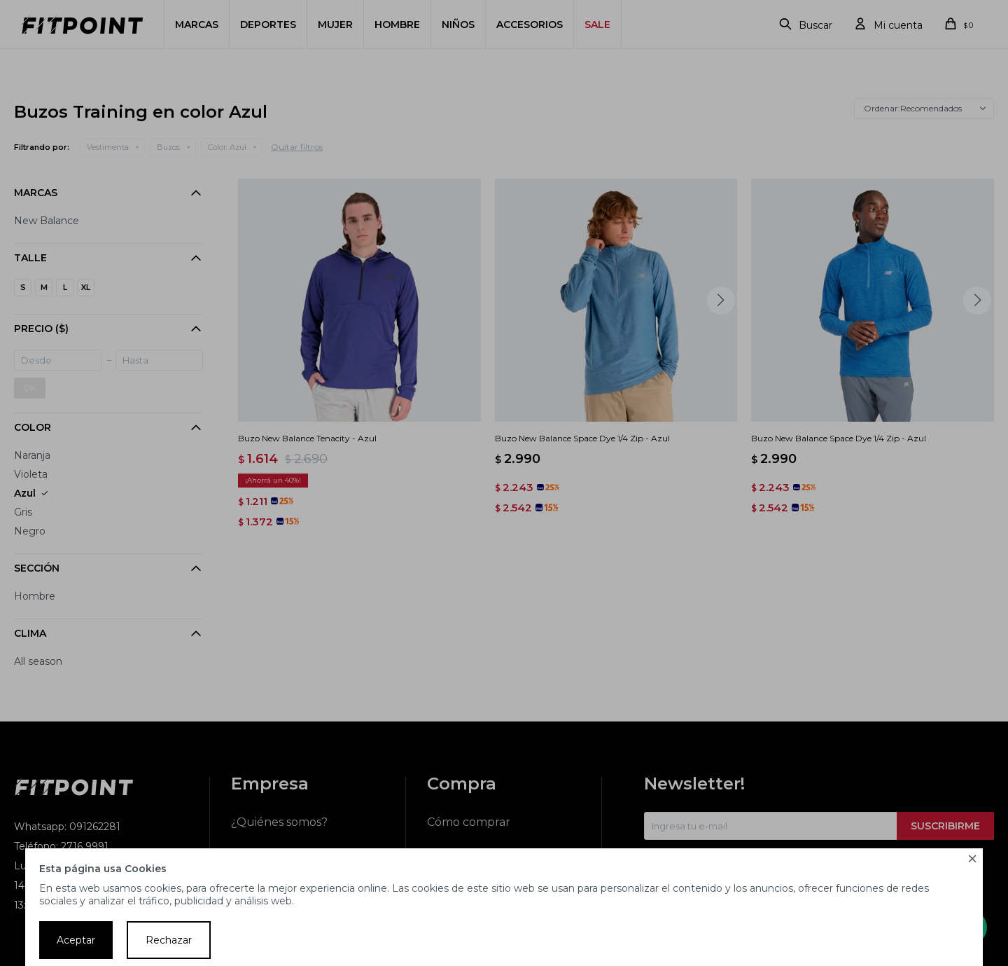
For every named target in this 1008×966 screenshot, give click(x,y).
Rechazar (169, 940)
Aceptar (76, 940)
